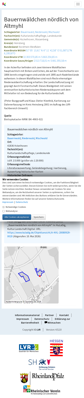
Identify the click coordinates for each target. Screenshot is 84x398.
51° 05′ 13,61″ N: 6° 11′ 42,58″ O (42, 50)
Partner (49, 315)
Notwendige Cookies (14, 207)
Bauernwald (27, 32)
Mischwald (54, 32)
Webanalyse (10, 211)
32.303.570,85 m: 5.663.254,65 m (40, 57)
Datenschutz (42, 319)
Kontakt (64, 315)
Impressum (22, 319)
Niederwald (41, 32)
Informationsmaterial (27, 315)
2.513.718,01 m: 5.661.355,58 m (50, 61)
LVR (39, 330)
